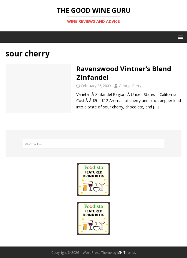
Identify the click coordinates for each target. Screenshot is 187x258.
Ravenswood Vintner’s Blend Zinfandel (123, 73)
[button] (179, 37)
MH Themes (126, 252)
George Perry (130, 85)
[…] (156, 107)
